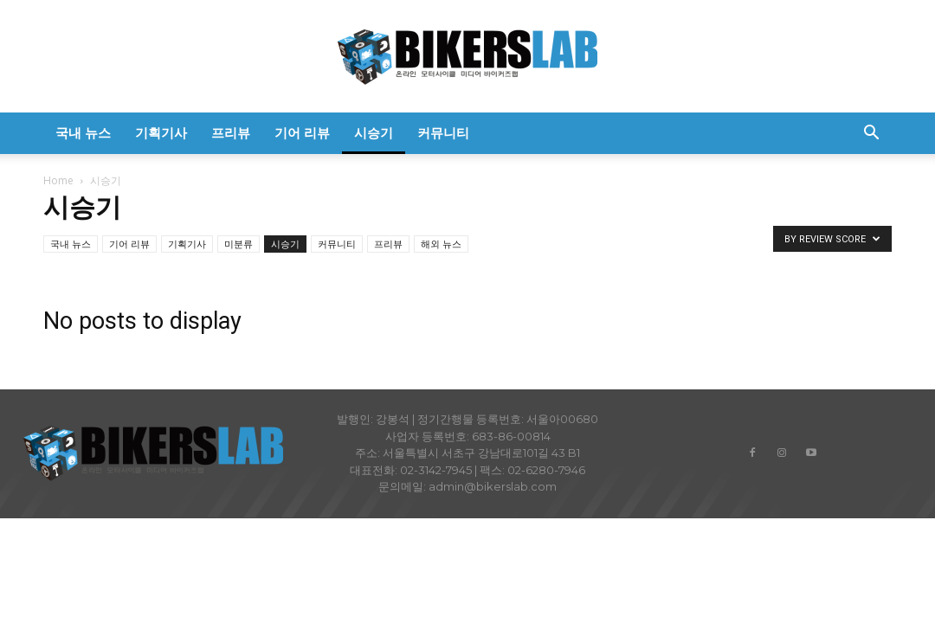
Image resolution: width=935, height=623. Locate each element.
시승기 (373, 133)
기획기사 (161, 133)
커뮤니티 (443, 133)
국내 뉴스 (83, 133)
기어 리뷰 (302, 133)
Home (58, 180)
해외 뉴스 (441, 243)
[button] (871, 134)
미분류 (238, 243)
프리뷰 (230, 133)
